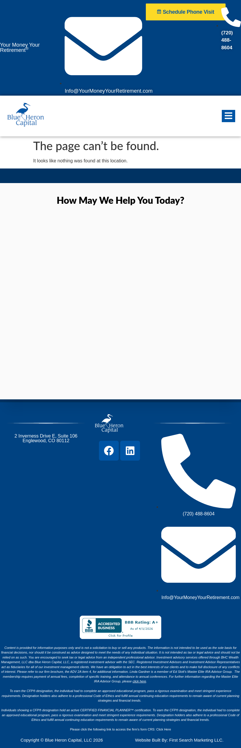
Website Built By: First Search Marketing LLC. (179, 740)
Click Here (163, 729)
